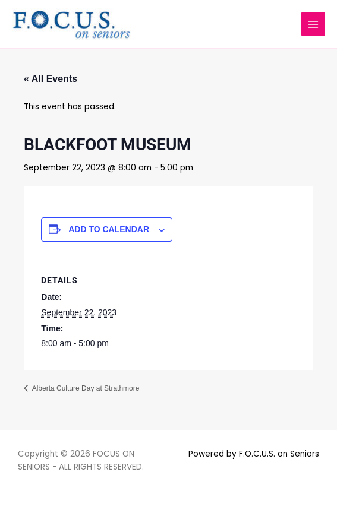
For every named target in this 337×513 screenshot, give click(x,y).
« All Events (50, 79)
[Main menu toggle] (313, 24)
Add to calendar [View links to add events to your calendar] (108, 229)
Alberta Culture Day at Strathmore (84, 388)
